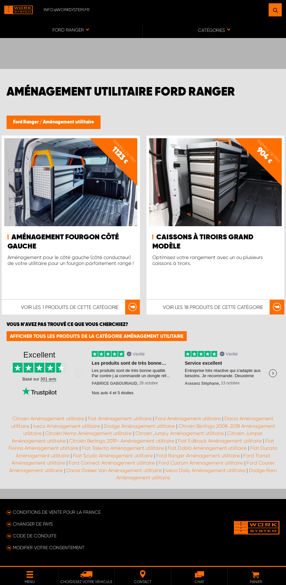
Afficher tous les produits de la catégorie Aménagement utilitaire (96, 336)
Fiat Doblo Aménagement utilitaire (207, 448)
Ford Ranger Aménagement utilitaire (198, 456)
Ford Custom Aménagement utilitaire (201, 463)
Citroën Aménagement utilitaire (48, 419)
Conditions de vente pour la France (57, 512)
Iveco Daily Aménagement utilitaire (205, 470)
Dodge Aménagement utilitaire (139, 426)
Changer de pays (33, 524)
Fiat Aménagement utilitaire (120, 419)
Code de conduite (34, 535)
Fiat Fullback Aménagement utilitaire (220, 441)
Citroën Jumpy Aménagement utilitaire (179, 433)
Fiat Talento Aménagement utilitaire (123, 448)
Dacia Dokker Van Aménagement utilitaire (114, 470)
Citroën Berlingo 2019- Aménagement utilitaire (121, 441)
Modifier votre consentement (49, 547)
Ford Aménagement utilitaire (188, 419)
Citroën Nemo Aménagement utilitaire (88, 433)
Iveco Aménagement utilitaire (66, 426)
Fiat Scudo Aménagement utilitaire (113, 456)
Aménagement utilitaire (68, 122)
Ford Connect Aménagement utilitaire (112, 463)
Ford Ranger (26, 122)
